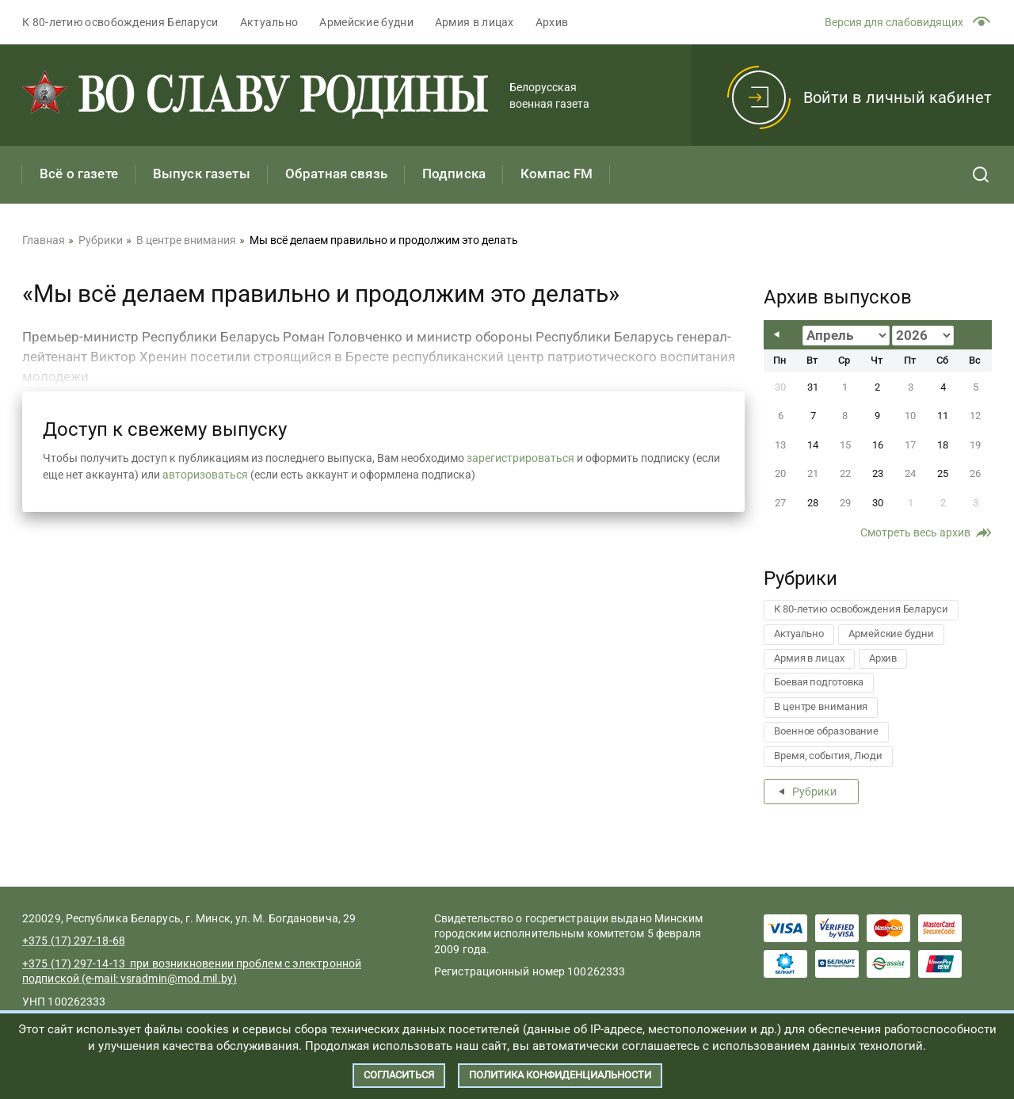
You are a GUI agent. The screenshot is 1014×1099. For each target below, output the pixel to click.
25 (942, 473)
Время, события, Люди (828, 755)
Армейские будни (366, 22)
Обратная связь (336, 173)
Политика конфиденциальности (560, 1075)
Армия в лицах (474, 22)
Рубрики (814, 791)
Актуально (269, 22)
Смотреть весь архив (915, 532)
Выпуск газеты (201, 173)
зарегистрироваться (520, 458)
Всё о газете (79, 173)
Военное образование (826, 731)
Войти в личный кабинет (897, 97)
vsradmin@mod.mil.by (176, 978)
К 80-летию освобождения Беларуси (120, 22)
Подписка (454, 173)
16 (877, 445)
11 (942, 416)
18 (942, 445)
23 (877, 473)
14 (812, 445)
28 (812, 503)
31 (812, 387)
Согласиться (399, 1075)
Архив (552, 22)
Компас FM (556, 173)
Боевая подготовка (818, 682)
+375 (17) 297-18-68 (73, 940)
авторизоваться (205, 474)
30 (877, 503)
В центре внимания (820, 706)
